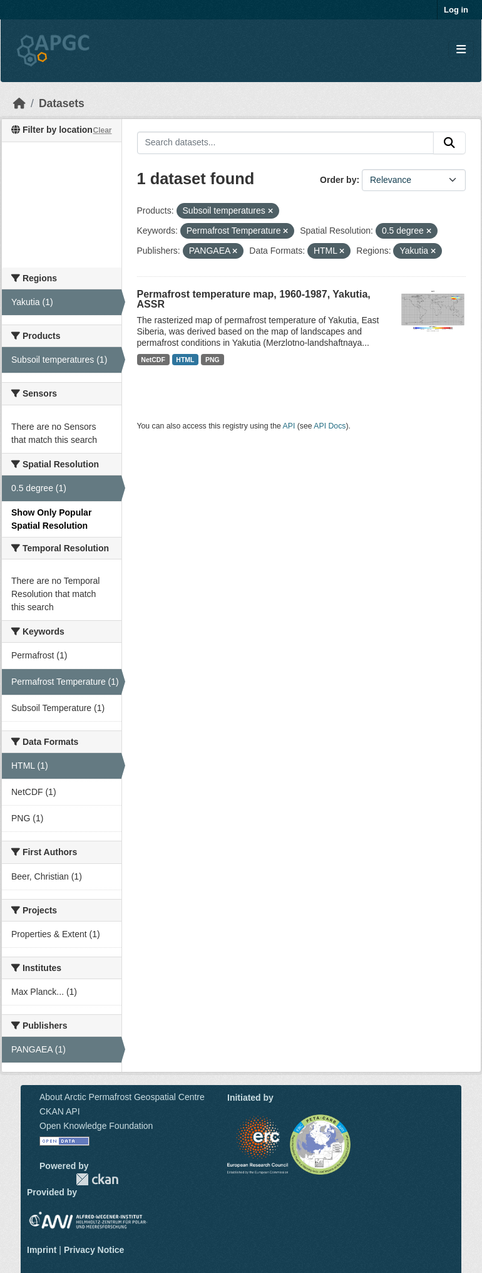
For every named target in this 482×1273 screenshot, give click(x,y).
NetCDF (153, 359)
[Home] (19, 103)
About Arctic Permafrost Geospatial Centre (122, 1097)
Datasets (62, 103)
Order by (338, 180)
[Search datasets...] (285, 143)
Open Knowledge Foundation (96, 1126)
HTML (185, 359)
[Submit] (449, 143)
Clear (102, 130)
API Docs (330, 426)
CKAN (97, 1179)
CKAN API (59, 1111)
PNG (212, 359)
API (289, 426)
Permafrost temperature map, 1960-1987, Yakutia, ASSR (254, 299)
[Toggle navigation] (461, 50)
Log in (456, 9)
